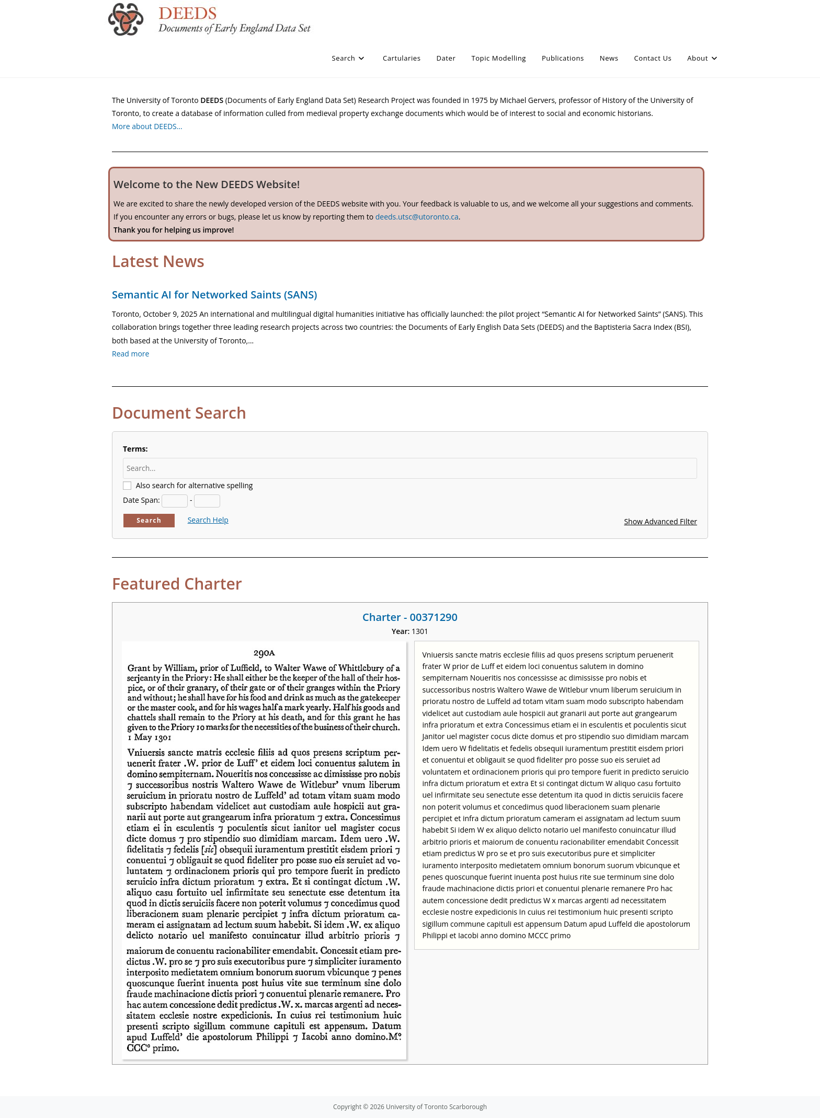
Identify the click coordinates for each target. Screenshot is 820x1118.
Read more (130, 354)
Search (149, 520)
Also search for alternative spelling (194, 485)
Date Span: (141, 500)
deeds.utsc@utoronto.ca (417, 217)
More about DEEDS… (147, 126)
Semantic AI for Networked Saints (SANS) (214, 294)
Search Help (208, 520)
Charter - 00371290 (410, 617)
